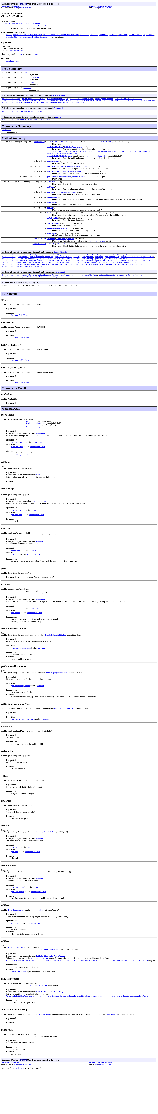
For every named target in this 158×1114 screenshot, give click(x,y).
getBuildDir (77, 269)
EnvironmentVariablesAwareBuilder (27, 35)
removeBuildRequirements (129, 275)
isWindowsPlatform (134, 291)
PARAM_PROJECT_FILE (117, 104)
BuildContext (66, 163)
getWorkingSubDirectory (106, 273)
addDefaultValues (55, 153)
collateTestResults (10, 269)
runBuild (146, 275)
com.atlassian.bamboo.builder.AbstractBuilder (30, 26)
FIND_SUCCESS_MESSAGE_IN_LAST (15, 104)
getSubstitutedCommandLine (111, 291)
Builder (9, 35)
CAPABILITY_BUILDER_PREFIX (14, 125)
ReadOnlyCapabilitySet (97, 163)
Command (58, 112)
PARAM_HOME (101, 104)
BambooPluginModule (108, 35)
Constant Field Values (20, 333)
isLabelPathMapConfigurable (14, 275)
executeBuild (53, 163)
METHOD (28, 8)
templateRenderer (77, 106)
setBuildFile (53, 235)
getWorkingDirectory (83, 273)
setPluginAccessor (58, 294)
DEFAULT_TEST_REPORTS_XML (81, 102)
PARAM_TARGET (29, 85)
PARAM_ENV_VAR (72, 104)
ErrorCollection (39, 252)
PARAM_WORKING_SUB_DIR (12, 106)
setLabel (64, 280)
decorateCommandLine (11, 291)
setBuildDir (38, 278)
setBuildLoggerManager (12, 294)
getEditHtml (22, 271)
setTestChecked (113, 280)
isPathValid (52, 230)
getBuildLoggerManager (48, 291)
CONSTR (21, 8)
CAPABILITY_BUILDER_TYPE (39, 125)
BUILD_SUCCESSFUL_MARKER (33, 102)
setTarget (51, 246)
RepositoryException (35, 448)
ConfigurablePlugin (14, 37)
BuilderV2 (150, 35)
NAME (26, 74)
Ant (20, 56)
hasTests (123, 273)
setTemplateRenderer (94, 280)
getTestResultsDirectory (48, 273)
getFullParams (53, 191)
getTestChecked (28, 273)
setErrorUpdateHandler (12, 280)
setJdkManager (43, 280)
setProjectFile (76, 280)
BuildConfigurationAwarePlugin (131, 35)
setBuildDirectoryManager (58, 278)
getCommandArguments (56, 174)
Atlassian (20, 1103)
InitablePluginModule (89, 35)
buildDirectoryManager (57, 102)
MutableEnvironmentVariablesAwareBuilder (61, 35)
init (131, 273)
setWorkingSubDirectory (12, 282)
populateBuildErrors (54, 275)
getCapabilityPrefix (132, 269)
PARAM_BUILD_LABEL (39, 104)
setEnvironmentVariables (127, 278)
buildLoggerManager (10, 116)
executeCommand (29, 291)
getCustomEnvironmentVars (59, 185)
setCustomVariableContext (36, 294)
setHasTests (29, 280)
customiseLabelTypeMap (31, 269)
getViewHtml (67, 273)
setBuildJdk (77, 278)
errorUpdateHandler (104, 102)
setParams (51, 241)
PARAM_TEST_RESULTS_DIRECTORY (141, 104)
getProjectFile (112, 271)
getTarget (51, 213)
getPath (50, 202)
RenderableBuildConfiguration (35, 37)
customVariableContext (31, 116)
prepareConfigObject (75, 275)
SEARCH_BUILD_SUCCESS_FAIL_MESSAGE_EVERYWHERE (46, 106)
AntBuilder (6, 135)
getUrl (50, 218)
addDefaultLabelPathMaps (58, 147)
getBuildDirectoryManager (96, 269)
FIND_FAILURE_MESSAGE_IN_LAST (128, 102)
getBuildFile (53, 169)
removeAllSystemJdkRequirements (101, 275)
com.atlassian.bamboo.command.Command (22, 24)
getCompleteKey (8, 271)
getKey (76, 271)
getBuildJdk (115, 269)
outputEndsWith (36, 275)
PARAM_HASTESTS (87, 104)
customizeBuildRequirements (57, 269)
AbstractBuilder (16, 51)
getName (50, 196)
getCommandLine (67, 291)
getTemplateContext (10, 273)
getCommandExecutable (57, 180)
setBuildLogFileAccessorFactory (99, 278)
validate (51, 252)
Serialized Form (12, 62)
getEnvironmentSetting (86, 291)
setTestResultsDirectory (133, 280)
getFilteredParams (63, 271)
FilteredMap (62, 241)
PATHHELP (27, 91)
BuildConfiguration (73, 153)
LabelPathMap (39, 147)
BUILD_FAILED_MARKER (11, 102)
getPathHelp (52, 207)
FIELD (16, 8)
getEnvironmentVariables (41, 271)
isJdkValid (139, 273)
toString (29, 282)
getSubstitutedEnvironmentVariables (137, 271)
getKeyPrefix (87, 271)
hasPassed (51, 224)
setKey (55, 280)
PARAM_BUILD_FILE (31, 79)
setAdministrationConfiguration (16, 278)
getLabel (99, 271)
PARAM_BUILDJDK (57, 104)
